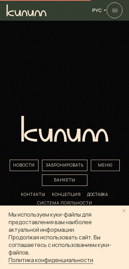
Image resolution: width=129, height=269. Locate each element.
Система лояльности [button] (64, 203)
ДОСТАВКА (97, 194)
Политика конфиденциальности (51, 260)
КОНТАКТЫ (33, 194)
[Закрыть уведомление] (123, 210)
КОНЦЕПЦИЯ (66, 194)
